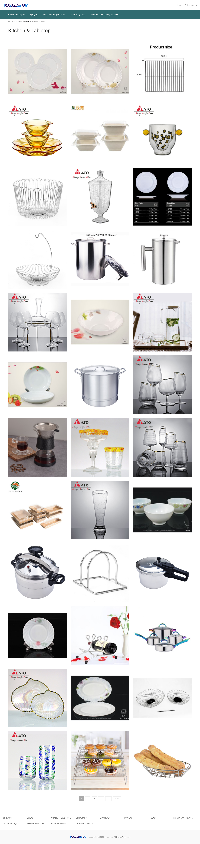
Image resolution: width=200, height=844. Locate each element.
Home (179, 5)
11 (108, 799)
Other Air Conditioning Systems (104, 15)
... (101, 799)
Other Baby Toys (77, 15)
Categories (189, 5)
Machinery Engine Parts (54, 15)
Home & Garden (22, 21)
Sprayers (34, 15)
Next (117, 799)
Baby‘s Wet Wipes (16, 15)
